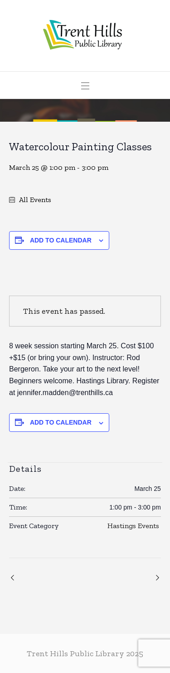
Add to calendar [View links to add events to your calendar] (61, 240)
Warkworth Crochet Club (156, 578)
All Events (34, 199)
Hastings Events (133, 525)
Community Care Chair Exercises (13, 578)
